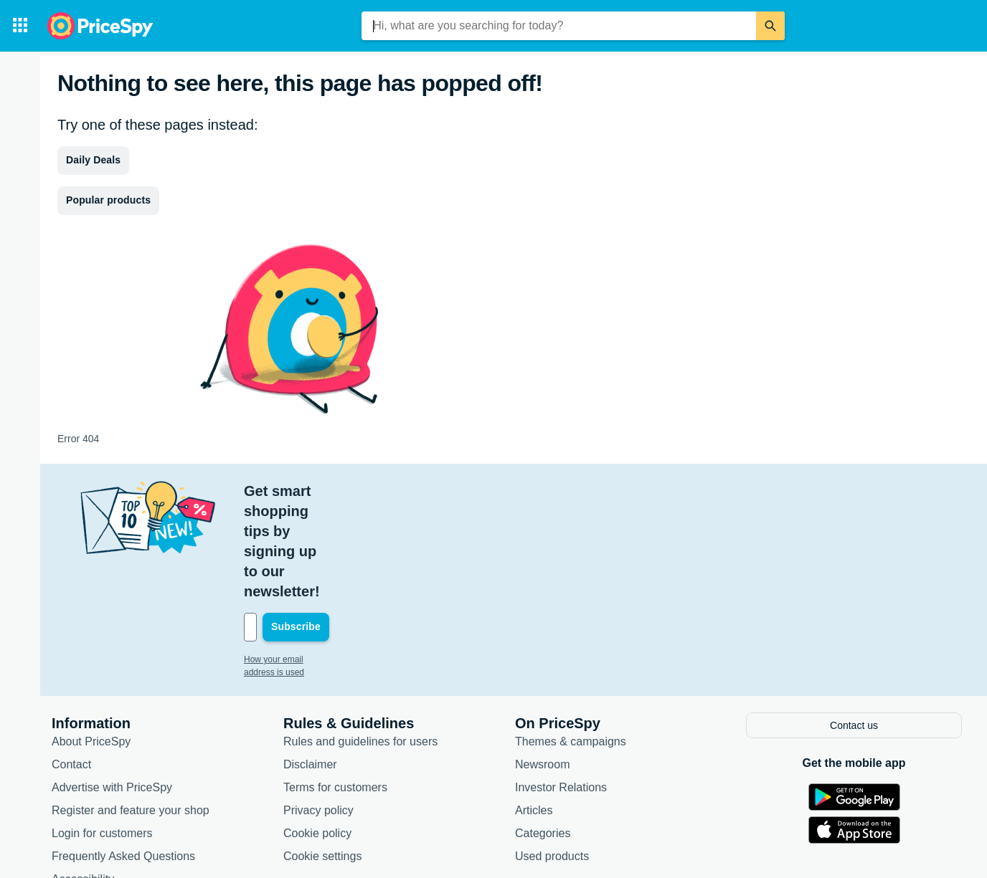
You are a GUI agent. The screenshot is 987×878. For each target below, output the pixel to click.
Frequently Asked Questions (123, 754)
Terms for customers (335, 685)
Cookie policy (317, 731)
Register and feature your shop (130, 708)
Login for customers (102, 731)
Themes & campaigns (570, 640)
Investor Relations (561, 685)
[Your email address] (341, 526)
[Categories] (20, 26)
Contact (71, 663)
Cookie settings (322, 754)
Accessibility (83, 777)
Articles (533, 708)
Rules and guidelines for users (360, 640)
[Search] (770, 25)
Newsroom (542, 663)
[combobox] (559, 25)
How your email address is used (305, 559)
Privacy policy (318, 708)
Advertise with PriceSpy (112, 685)
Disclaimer (310, 663)
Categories (542, 731)
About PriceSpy (91, 640)
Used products (552, 754)
